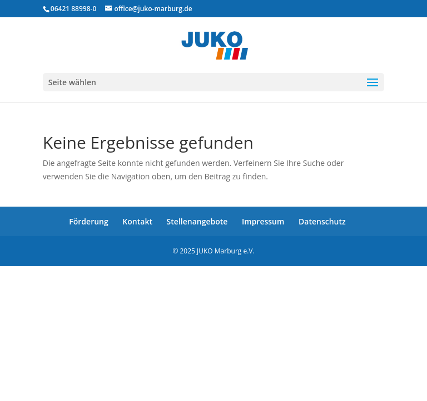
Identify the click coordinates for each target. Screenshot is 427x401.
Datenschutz (322, 221)
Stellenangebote (197, 221)
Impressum (263, 221)
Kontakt (137, 221)
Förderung (88, 221)
